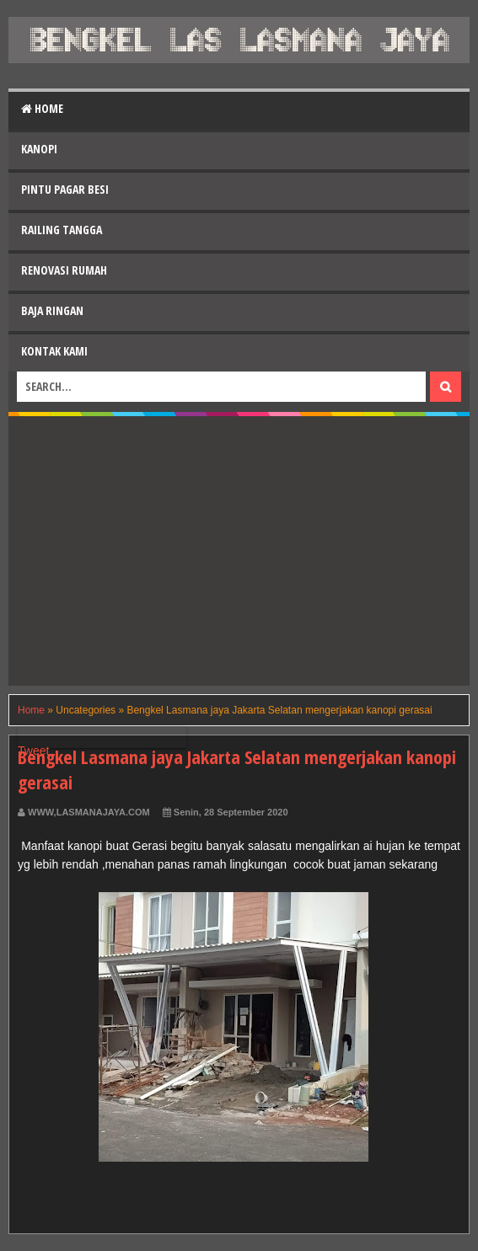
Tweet (33, 750)
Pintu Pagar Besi (65, 189)
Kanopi (39, 149)
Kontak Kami (54, 351)
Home (42, 108)
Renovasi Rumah (64, 270)
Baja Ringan (52, 310)
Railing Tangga (61, 230)
